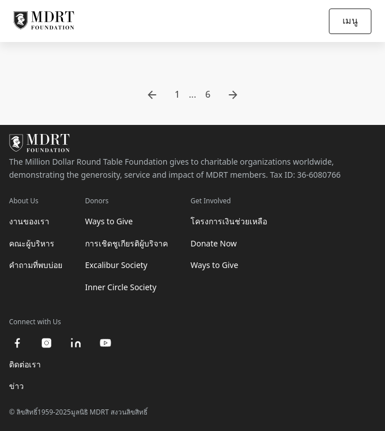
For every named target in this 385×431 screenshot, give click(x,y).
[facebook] (17, 343)
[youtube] (105, 343)
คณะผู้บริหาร (31, 243)
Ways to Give (109, 221)
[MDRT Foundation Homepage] (44, 21)
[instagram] (46, 343)
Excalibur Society (116, 265)
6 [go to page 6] (207, 94)
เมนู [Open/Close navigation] (350, 20)
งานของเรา (29, 221)
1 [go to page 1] (177, 94)
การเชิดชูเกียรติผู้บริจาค (126, 243)
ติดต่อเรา (25, 364)
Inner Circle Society (120, 287)
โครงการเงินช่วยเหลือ (229, 221)
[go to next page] (233, 94)
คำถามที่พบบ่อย (35, 265)
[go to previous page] (151, 94)
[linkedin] (76, 343)
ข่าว (16, 385)
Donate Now (214, 243)
